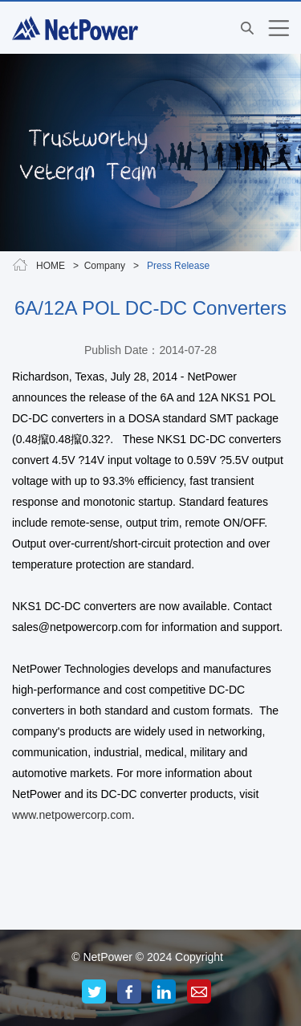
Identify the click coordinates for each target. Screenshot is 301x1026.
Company (104, 265)
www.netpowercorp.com (72, 814)
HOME (50, 265)
